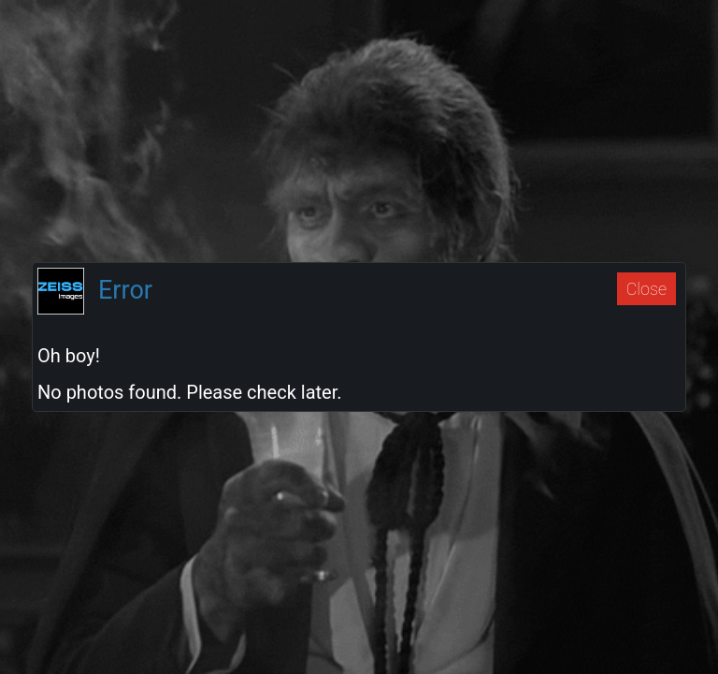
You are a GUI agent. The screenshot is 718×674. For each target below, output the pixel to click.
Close (646, 289)
